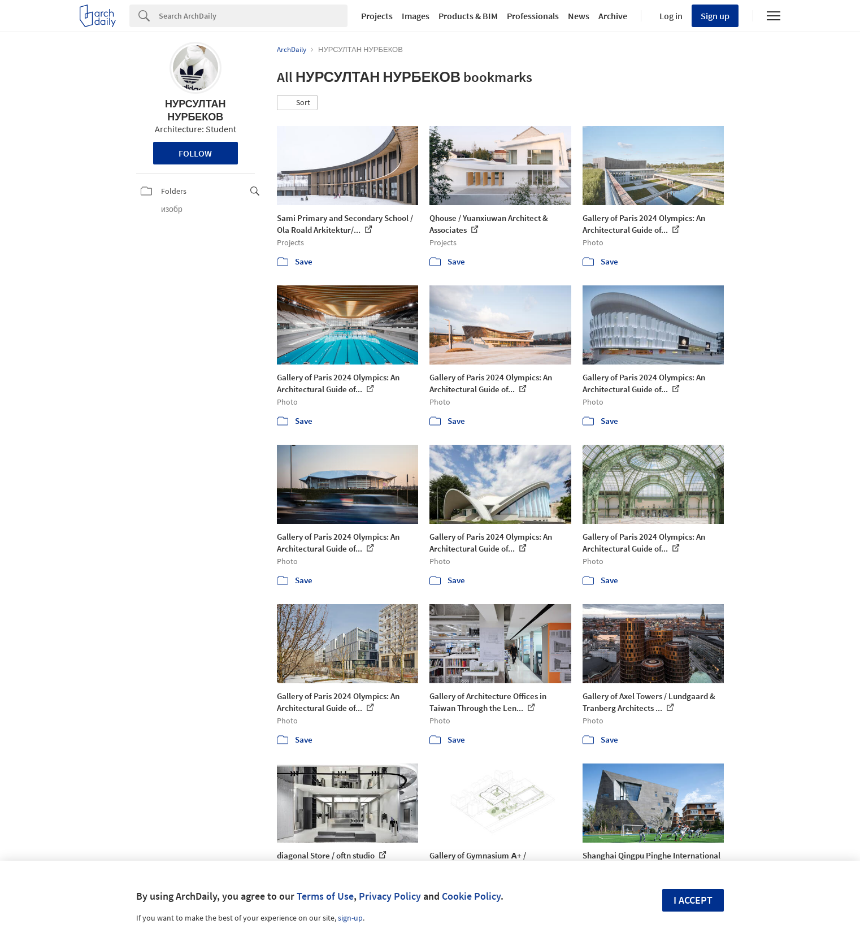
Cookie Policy (471, 896)
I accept (693, 899)
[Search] (253, 16)
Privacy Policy (390, 896)
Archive (612, 15)
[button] (297, 103)
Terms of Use (325, 896)
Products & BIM (468, 15)
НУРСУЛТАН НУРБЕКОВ (195, 110)
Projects (377, 15)
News (578, 15)
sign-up (350, 918)
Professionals (533, 15)
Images (415, 15)
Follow (195, 153)
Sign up (715, 15)
